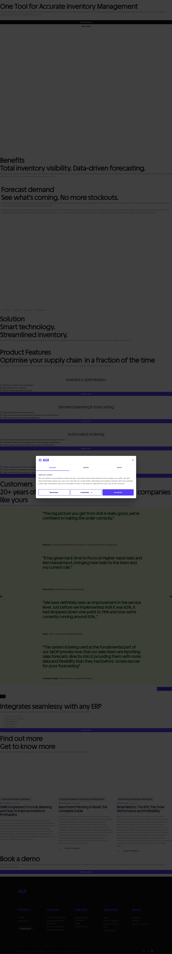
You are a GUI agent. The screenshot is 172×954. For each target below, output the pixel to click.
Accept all (118, 492)
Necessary (54, 492)
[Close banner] (133, 460)
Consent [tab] (52, 467)
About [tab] (119, 467)
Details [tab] (86, 467)
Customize (86, 492)
